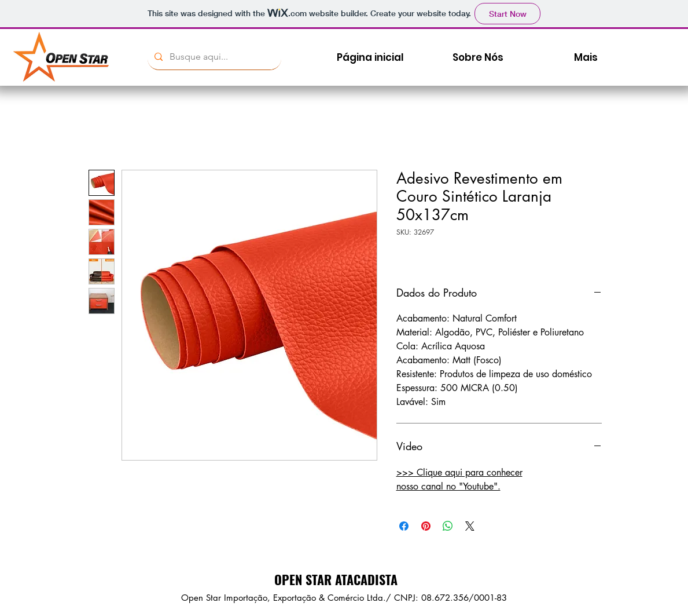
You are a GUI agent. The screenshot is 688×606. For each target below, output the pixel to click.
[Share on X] (470, 526)
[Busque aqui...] (213, 57)
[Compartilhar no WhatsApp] (448, 526)
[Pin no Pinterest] (426, 526)
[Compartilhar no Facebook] (404, 526)
